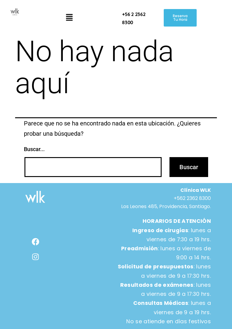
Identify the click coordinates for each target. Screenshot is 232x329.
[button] (69, 17)
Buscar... (34, 149)
